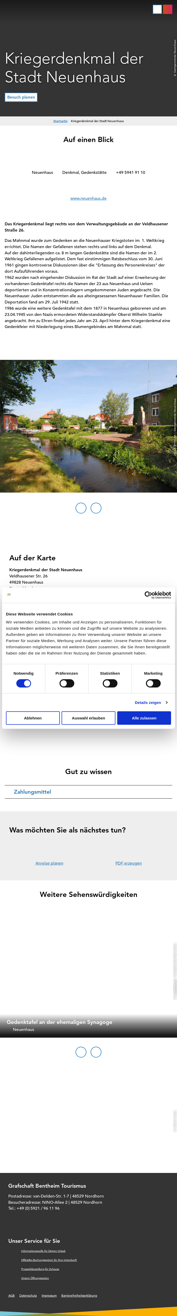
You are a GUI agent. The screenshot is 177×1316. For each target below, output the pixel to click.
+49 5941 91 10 (130, 172)
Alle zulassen (144, 718)
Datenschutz (28, 1295)
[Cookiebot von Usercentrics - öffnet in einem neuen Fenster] (148, 595)
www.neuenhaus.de (88, 198)
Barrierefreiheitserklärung (79, 1295)
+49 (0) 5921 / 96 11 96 (38, 1208)
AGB (11, 1295)
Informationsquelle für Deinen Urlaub (43, 1251)
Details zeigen (148, 702)
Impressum (49, 1295)
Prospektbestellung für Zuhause (40, 1269)
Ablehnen (33, 718)
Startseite (60, 121)
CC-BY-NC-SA (174, 987)
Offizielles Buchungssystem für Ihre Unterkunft (49, 1260)
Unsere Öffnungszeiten (35, 1278)
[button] (21, 97)
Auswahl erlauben (88, 718)
